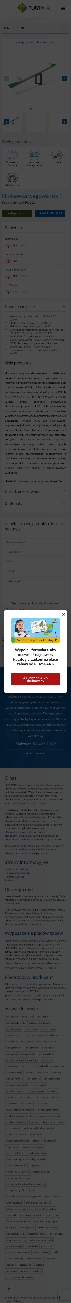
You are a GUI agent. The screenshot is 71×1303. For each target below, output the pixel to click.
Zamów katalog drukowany (35, 679)
